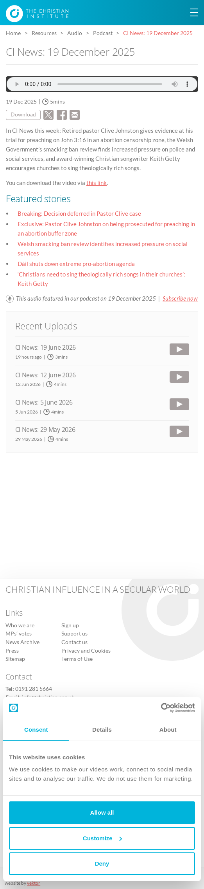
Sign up (70, 625)
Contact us (74, 642)
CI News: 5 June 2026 (44, 402)
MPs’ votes (18, 633)
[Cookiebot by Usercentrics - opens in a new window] (161, 708)
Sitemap (15, 659)
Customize (102, 838)
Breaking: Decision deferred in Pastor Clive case (79, 213)
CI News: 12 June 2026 (45, 375)
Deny (102, 863)
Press (12, 651)
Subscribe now (180, 298)
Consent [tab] (36, 729)
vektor (33, 883)
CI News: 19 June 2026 (45, 347)
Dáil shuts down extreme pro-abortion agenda (76, 263)
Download (23, 114)
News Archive (22, 642)
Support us (74, 633)
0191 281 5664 (33, 689)
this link (96, 182)
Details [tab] (102, 729)
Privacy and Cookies (86, 651)
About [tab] (168, 729)
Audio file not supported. (102, 84)
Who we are (19, 625)
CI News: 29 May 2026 (45, 429)
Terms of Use (77, 659)
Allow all (102, 812)
